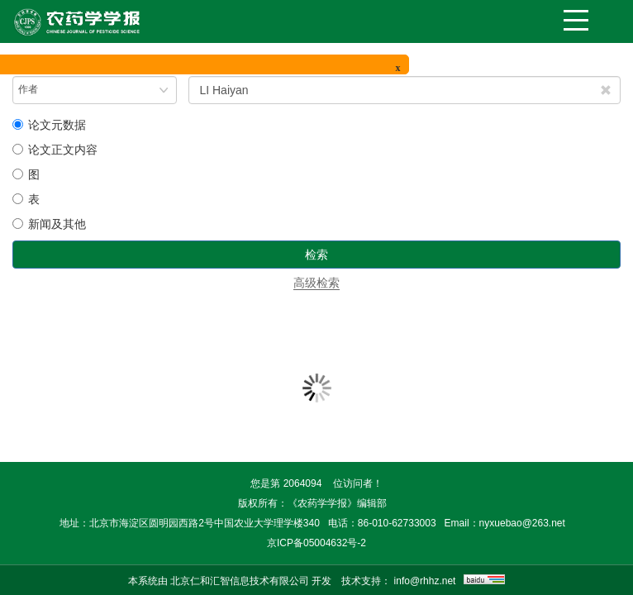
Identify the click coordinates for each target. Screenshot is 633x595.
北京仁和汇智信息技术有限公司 (239, 581)
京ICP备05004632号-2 (316, 543)
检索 (316, 254)
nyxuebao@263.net (522, 523)
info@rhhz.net (425, 581)
